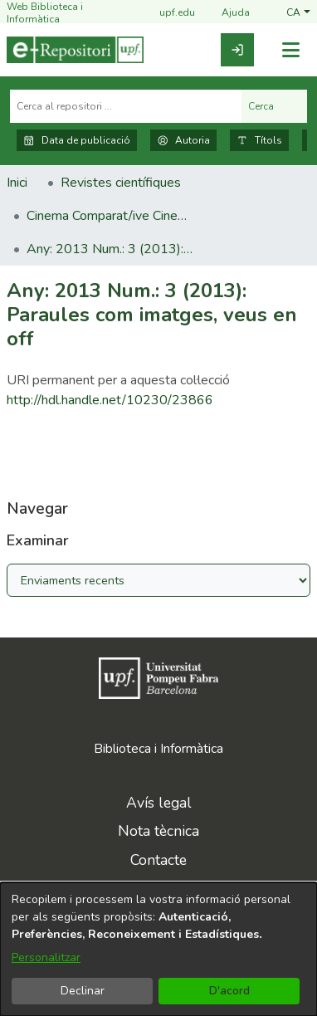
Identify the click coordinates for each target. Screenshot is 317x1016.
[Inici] (75, 50)
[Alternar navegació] (290, 50)
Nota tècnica (158, 831)
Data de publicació (76, 140)
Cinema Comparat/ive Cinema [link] (110, 216)
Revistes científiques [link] (121, 182)
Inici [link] (17, 182)
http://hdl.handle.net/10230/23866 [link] (110, 400)
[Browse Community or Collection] (158, 580)
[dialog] (158, 949)
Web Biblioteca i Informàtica (45, 13)
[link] (237, 49)
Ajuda (226, 14)
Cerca (274, 106)
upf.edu (167, 14)
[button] (298, 13)
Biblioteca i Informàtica (158, 749)
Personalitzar (46, 957)
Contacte (158, 860)
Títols (259, 140)
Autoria (183, 140)
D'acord (229, 991)
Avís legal (159, 803)
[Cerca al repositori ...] (125, 106)
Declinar (83, 991)
